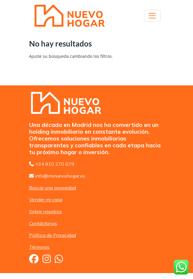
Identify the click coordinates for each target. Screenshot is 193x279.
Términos (39, 247)
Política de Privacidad (52, 235)
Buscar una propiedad (52, 188)
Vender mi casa (45, 200)
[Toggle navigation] (152, 16)
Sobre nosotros (45, 211)
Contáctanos (43, 223)
